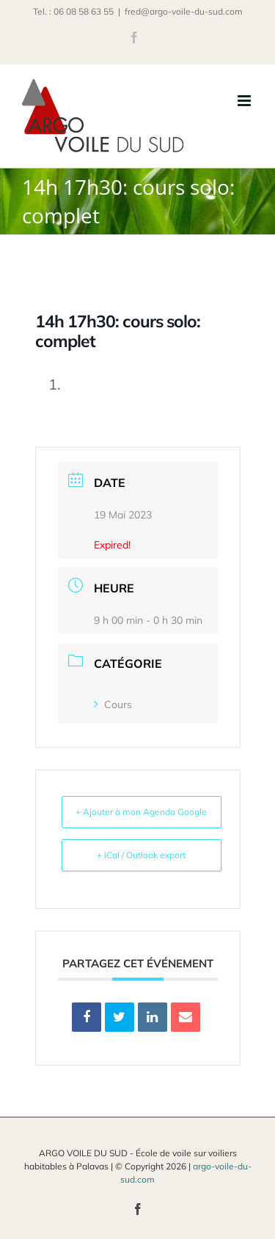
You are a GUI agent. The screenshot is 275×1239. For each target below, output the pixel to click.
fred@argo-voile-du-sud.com (184, 11)
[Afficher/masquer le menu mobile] (245, 100)
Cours (113, 704)
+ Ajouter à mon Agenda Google (141, 811)
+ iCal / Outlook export (141, 854)
